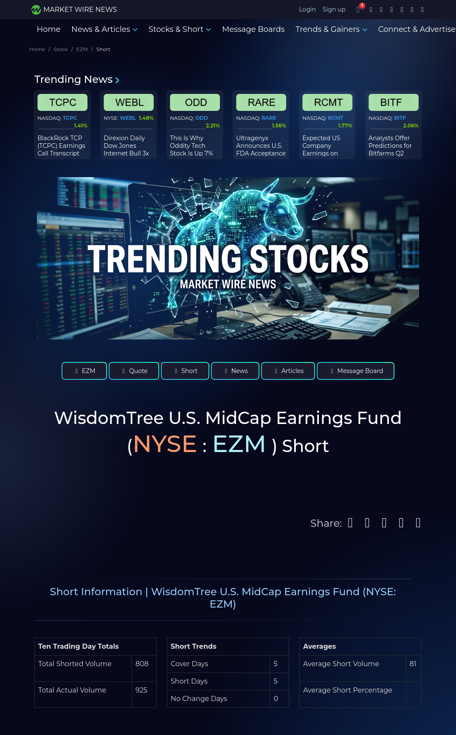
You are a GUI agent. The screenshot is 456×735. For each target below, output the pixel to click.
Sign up (334, 9)
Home (49, 29)
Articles (288, 371)
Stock (60, 49)
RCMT (335, 118)
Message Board (355, 371)
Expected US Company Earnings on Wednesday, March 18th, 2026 (327, 153)
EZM (82, 49)
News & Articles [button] (104, 29)
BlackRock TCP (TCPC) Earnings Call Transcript (61, 145)
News (235, 371)
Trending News (77, 79)
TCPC (70, 118)
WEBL (128, 118)
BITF (400, 118)
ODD (201, 118)
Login (307, 9)
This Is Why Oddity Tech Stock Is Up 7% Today (191, 149)
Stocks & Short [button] (180, 29)
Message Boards (253, 29)
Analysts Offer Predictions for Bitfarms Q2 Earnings (390, 149)
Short (185, 371)
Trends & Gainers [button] (331, 29)
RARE (269, 118)
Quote (134, 371)
